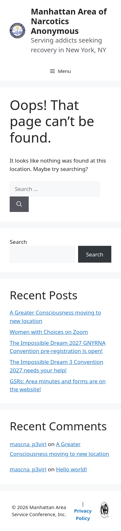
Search (18, 241)
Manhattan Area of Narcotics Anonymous (68, 21)
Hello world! (71, 469)
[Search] (19, 204)
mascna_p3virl (28, 444)
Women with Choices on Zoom (49, 332)
